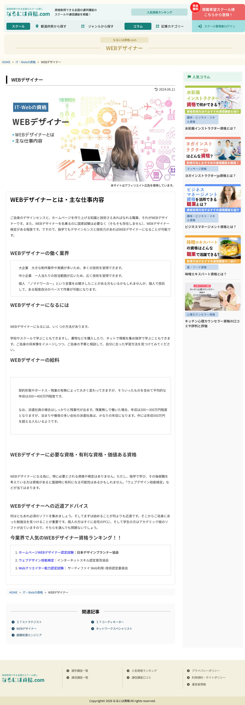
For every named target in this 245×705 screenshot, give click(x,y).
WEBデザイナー (27, 628)
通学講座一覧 (79, 670)
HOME (6, 62)
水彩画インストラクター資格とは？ (210, 128)
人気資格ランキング (159, 12)
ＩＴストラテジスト (29, 622)
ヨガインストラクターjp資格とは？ (210, 175)
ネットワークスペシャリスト (114, 628)
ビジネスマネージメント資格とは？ (210, 226)
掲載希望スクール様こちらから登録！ (218, 12)
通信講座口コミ (141, 677)
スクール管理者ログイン (219, 26)
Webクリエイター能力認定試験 (41, 568)
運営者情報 (199, 684)
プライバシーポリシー (206, 670)
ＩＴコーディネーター (110, 622)
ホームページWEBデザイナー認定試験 (46, 552)
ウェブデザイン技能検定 (36, 560)
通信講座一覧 (79, 677)
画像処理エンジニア (29, 635)
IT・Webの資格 (26, 62)
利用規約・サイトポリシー (209, 677)
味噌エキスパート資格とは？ (206, 273)
